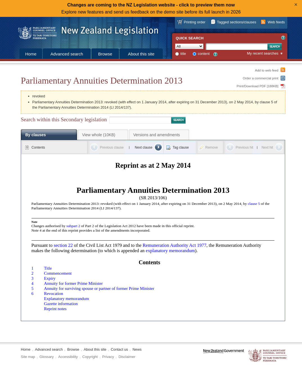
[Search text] (236, 46)
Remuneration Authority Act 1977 (174, 245)
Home (30, 54)
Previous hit (244, 147)
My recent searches (262, 53)
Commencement (57, 273)
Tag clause (181, 147)
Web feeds (276, 22)
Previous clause (112, 147)
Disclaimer (126, 357)
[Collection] (189, 46)
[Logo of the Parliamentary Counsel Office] (85, 31)
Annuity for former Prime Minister (73, 283)
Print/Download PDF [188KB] (258, 86)
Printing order (195, 22)
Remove (211, 147)
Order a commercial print (260, 78)
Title (48, 268)
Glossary (47, 357)
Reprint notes (55, 308)
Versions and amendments (156, 135)
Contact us (119, 349)
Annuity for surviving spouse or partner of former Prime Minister (99, 288)
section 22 (63, 245)
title (183, 54)
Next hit (267, 147)
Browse (105, 54)
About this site (141, 54)
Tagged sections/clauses (236, 22)
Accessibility (68, 357)
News (136, 349)
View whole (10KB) (98, 135)
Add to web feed (266, 70)
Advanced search (67, 54)
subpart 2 (73, 226)
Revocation (53, 293)
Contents (38, 147)
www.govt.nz (224, 355)
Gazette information (61, 303)
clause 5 (254, 204)
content (204, 54)
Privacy (108, 357)
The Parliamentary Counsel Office (268, 355)
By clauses (35, 135)
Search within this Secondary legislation (64, 119)
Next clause (143, 147)
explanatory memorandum (170, 250)
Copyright (90, 357)
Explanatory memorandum (66, 298)
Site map (28, 357)
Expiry (49, 278)
